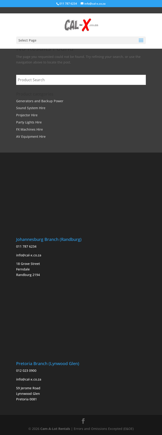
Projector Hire (27, 115)
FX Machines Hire (29, 129)
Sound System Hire (30, 108)
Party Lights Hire (29, 122)
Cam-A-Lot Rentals (55, 428)
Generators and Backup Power (39, 101)
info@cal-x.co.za (28, 255)
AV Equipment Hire (31, 136)
